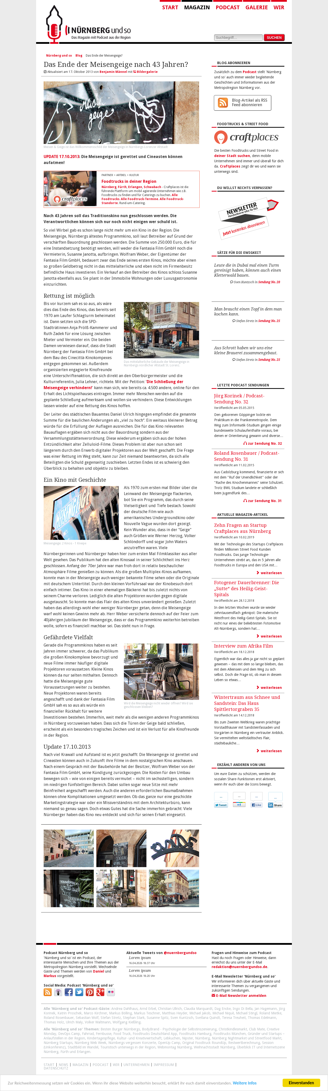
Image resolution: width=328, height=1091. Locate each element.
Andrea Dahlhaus (124, 1009)
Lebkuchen (171, 1038)
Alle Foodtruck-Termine (139, 199)
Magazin (197, 7)
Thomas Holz (54, 1022)
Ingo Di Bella (243, 1009)
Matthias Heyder (174, 1013)
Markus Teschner (147, 1013)
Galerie (256, 7)
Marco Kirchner (95, 1013)
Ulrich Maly (74, 1022)
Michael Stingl (246, 1013)
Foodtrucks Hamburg (195, 1034)
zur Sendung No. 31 (262, 501)
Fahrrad (88, 1034)
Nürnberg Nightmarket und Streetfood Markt (246, 1038)
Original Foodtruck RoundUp (204, 1043)
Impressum (164, 1065)
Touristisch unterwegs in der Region (127, 1047)
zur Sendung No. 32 (262, 443)
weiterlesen (269, 573)
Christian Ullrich (170, 1009)
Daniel (98, 971)
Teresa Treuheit (234, 1018)
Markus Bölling (120, 1013)
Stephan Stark (134, 1018)
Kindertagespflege (101, 1038)
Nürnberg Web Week (90, 1043)
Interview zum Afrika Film (243, 646)
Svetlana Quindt (207, 1018)
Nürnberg (109, 187)
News (63, 1065)
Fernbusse (103, 1034)
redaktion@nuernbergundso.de (239, 967)
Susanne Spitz (158, 1018)
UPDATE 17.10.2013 (61, 156)
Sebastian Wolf (87, 1018)
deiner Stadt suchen (232, 156)
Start (170, 7)
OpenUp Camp (169, 1043)
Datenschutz (56, 1068)
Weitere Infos (245, 1083)
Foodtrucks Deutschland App (155, 1034)
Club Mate (257, 1029)
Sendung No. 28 (269, 282)
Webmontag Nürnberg (174, 1047)
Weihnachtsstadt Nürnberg (214, 1047)
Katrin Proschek (69, 1013)
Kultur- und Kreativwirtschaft (139, 1038)
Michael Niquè (223, 1013)
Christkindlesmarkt (233, 1029)
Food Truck (122, 1034)
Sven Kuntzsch (182, 1018)
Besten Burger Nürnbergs (120, 1029)
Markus (50, 976)
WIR (116, 1065)
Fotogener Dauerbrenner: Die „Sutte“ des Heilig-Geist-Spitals (246, 588)
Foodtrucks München (229, 1034)
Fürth (122, 187)
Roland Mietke (270, 1013)
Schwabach (152, 187)
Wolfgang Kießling (127, 1022)
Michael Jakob (199, 1013)
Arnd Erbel (148, 1009)
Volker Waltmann (98, 1022)
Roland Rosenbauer (59, 1018)
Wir (279, 7)
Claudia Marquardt (198, 1009)
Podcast (228, 7)
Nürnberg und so (59, 55)
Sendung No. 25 (269, 321)
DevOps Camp (69, 1034)
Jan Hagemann (266, 1009)
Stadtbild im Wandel (83, 1047)
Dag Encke (222, 1009)
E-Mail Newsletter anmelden (239, 996)
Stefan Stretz (111, 1018)
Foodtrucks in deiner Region (129, 181)
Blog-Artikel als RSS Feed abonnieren (249, 102)
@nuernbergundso (180, 953)
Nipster (187, 1038)
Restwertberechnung (244, 1043)
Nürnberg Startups (58, 1043)
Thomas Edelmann (262, 1018)
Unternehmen (136, 1065)
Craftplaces (230, 166)
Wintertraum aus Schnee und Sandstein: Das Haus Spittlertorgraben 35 (247, 703)
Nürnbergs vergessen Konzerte (132, 1043)
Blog (78, 55)
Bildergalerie (145, 72)
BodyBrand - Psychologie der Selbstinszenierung (179, 1029)
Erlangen (135, 187)
